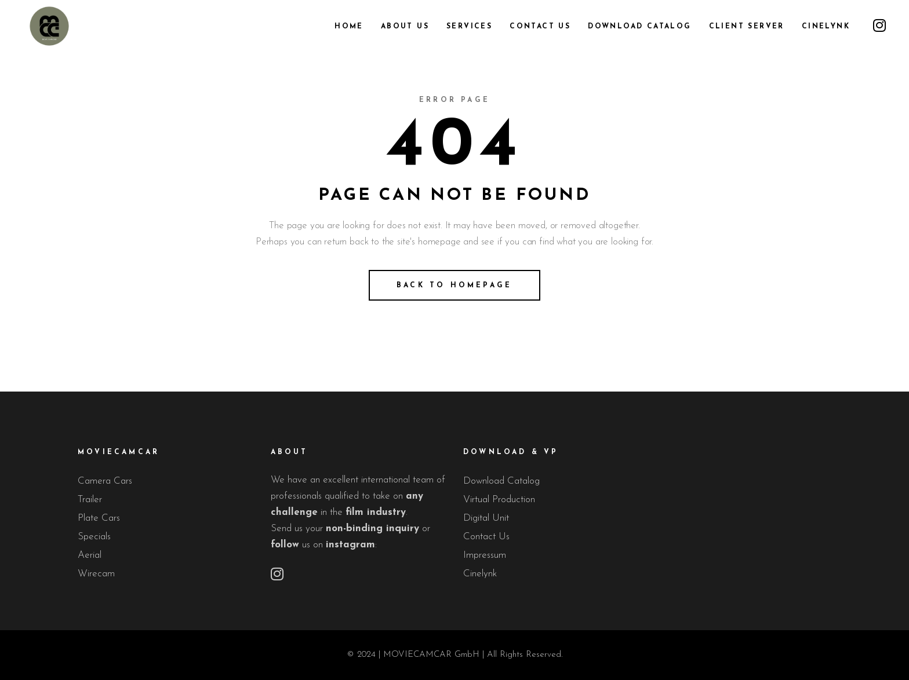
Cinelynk (480, 574)
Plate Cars (99, 518)
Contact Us (486, 537)
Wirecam (96, 574)
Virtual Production (499, 499)
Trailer (90, 499)
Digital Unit (486, 518)
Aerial (89, 555)
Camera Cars (105, 481)
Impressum (484, 555)
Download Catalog (501, 481)
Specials (94, 537)
